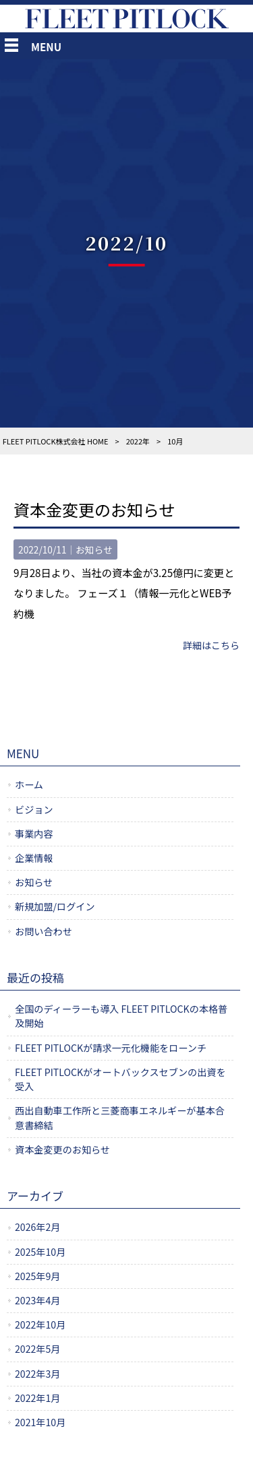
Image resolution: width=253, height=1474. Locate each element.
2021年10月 (40, 1422)
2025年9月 (37, 1276)
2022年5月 (37, 1348)
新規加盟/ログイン (55, 906)
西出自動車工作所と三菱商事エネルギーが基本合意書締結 (120, 1117)
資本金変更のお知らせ (94, 509)
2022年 (138, 441)
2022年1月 (37, 1398)
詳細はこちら (211, 645)
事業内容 (34, 833)
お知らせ (94, 549)
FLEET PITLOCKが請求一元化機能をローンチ (110, 1047)
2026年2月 (37, 1227)
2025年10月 (40, 1252)
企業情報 (34, 858)
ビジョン (34, 809)
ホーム (29, 784)
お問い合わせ (43, 931)
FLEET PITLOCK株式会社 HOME (56, 441)
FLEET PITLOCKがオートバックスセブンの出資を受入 (120, 1079)
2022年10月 (40, 1324)
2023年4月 (37, 1300)
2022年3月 (37, 1373)
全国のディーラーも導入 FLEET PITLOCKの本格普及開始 (121, 1016)
